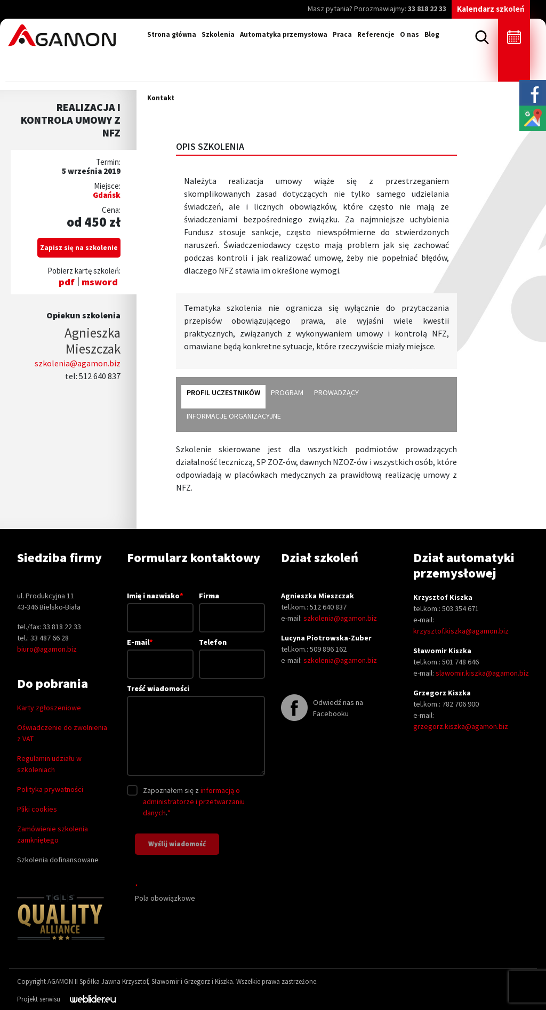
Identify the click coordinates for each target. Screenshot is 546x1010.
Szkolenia (218, 34)
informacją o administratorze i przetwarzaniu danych (194, 801)
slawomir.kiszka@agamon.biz (482, 673)
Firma (232, 606)
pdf (67, 282)
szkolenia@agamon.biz (78, 363)
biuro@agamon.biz (47, 649)
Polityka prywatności (50, 789)
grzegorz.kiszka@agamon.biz (460, 726)
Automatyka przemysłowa (283, 34)
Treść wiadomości (196, 731)
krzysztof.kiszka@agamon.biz (461, 631)
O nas (409, 34)
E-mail (160, 653)
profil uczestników (223, 392)
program (287, 392)
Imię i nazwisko (160, 606)
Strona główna (171, 34)
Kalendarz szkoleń (491, 9)
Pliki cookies (37, 809)
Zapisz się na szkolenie (79, 247)
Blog (431, 34)
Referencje (376, 34)
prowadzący (336, 392)
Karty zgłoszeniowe (49, 707)
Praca (342, 34)
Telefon (232, 653)
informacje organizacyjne (234, 416)
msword (100, 282)
